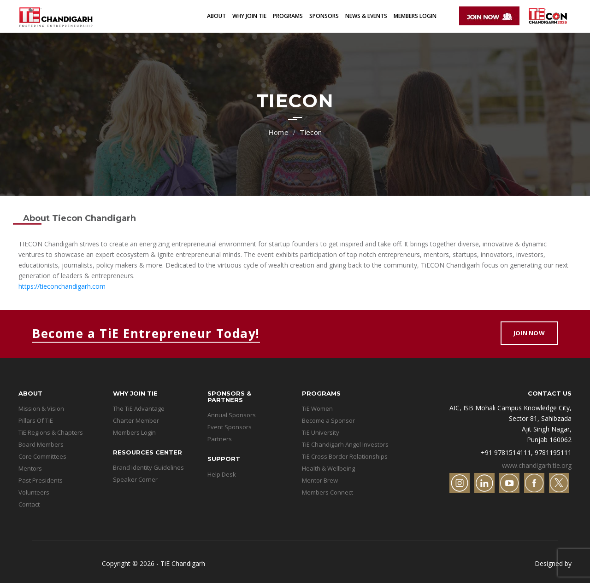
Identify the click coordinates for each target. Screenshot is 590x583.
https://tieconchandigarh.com (62, 286)
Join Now (529, 333)
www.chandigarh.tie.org (537, 465)
